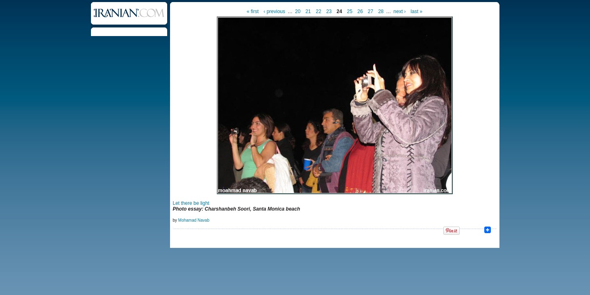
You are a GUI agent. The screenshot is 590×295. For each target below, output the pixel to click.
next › (399, 11)
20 (297, 11)
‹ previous (274, 11)
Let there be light (191, 203)
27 (370, 11)
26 (360, 11)
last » (416, 11)
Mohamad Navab (193, 220)
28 (381, 11)
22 (318, 11)
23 (328, 11)
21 (308, 11)
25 (349, 11)
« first (253, 11)
